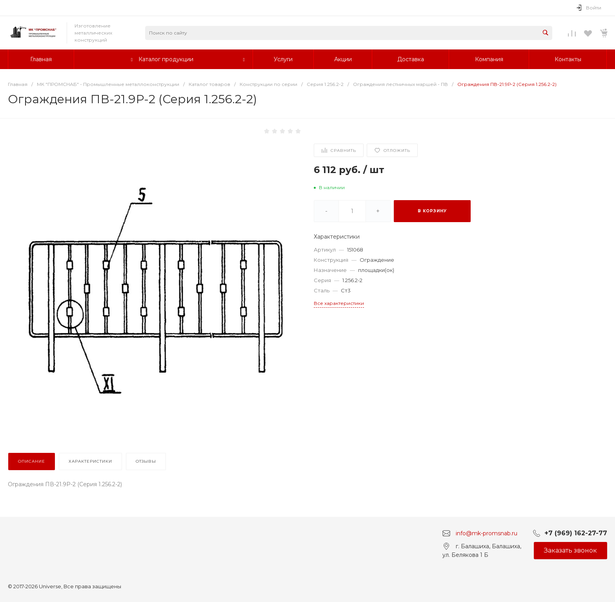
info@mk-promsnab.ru (486, 532)
